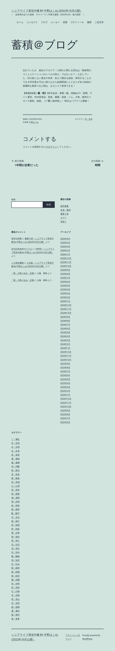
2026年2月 (65, 250)
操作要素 (64, 206)
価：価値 (15, 459)
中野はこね (33, 122)
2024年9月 (65, 317)
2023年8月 (65, 367)
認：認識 (15, 607)
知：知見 (15, 560)
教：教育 (15, 509)
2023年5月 (65, 379)
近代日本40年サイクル (21, 249)
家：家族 (15, 478)
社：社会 (15, 564)
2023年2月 (65, 391)
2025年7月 (65, 278)
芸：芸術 (15, 587)
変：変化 (15, 470)
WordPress (87, 639)
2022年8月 (65, 414)
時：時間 (15, 525)
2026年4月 (65, 242)
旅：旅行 (15, 521)
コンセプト (32, 22)
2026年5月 (65, 239)
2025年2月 (65, 297)
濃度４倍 (64, 214)
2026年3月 (65, 246)
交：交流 (88, 119)
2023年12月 (65, 352)
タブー (63, 218)
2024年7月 (65, 324)
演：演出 (15, 548)
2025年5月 (65, 285)
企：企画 (15, 447)
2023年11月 (65, 356)
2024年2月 (65, 344)
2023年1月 (65, 395)
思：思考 (15, 490)
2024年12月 (65, 305)
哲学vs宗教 (16, 238)
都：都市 (15, 615)
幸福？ (63, 221)
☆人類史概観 (17, 263)
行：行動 (15, 591)
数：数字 (15, 513)
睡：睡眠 (15, 556)
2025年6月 (65, 281)
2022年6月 (65, 422)
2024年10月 (65, 313)
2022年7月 (65, 418)
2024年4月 (65, 336)
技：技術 (15, 505)
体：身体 (15, 455)
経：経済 (15, 576)
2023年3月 (65, 387)
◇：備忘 (15, 439)
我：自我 (15, 501)
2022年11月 (65, 402)
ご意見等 (99, 22)
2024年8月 (65, 321)
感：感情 (15, 498)
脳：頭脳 (15, 580)
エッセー (55, 22)
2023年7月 (65, 371)
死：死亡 (15, 540)
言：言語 (15, 603)
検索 (13, 199)
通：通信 (15, 611)
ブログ (44, 22)
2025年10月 (65, 266)
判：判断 (15, 466)
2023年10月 (65, 360)
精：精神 (15, 568)
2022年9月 (65, 410)
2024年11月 (65, 309)
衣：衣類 (15, 595)
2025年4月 (65, 289)
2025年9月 (65, 270)
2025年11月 (65, 262)
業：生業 (15, 533)
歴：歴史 (15, 537)
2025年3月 (65, 293)
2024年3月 (65, 340)
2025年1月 (65, 301)
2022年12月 (65, 398)
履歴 (89, 22)
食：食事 (15, 619)
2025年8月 (65, 274)
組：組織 (15, 572)
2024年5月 (65, 332)
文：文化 (15, 517)
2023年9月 (65, 363)
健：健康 (15, 462)
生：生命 (15, 552)
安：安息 (15, 474)
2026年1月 (65, 254)
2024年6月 (65, 328)
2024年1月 (65, 348)
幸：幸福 (15, 482)
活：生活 (15, 544)
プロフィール (77, 22)
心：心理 (15, 486)
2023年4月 (65, 383)
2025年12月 (65, 258)
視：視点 (15, 599)
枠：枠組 (15, 529)
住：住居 (15, 451)
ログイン (52, 147)
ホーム (20, 22)
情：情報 (15, 494)
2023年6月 (65, 375)
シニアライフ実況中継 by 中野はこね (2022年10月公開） (46, 10)
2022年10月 (65, 406)
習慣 (65, 22)
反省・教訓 (65, 210)
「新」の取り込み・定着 (22, 273)
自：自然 (15, 583)
